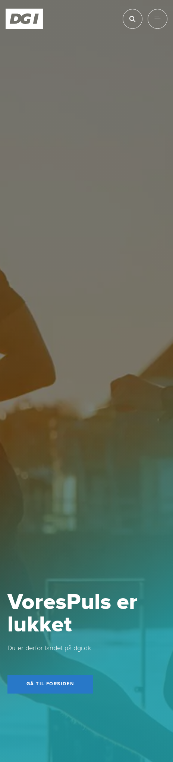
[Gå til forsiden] (50, 684)
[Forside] (24, 19)
